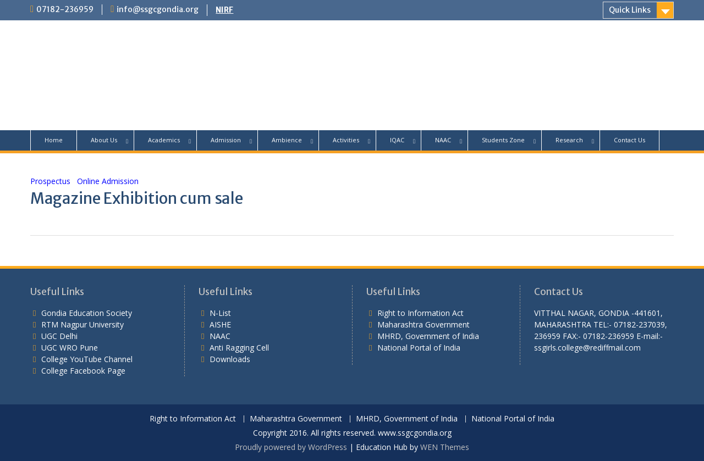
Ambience (287, 140)
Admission (226, 140)
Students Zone (503, 140)
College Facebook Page (83, 370)
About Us (104, 140)
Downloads (230, 359)
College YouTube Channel (87, 359)
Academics (164, 140)
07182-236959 (65, 9)
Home (54, 140)
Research (569, 140)
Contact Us (629, 140)
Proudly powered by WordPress (291, 447)
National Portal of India (418, 347)
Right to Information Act (420, 313)
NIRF (224, 10)
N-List (220, 313)
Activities (346, 140)
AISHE (220, 324)
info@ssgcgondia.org (158, 9)
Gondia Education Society (86, 313)
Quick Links (630, 10)
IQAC (397, 140)
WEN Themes (444, 447)
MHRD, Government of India (428, 336)
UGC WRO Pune (69, 347)
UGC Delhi (59, 336)
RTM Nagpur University (82, 324)
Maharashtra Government (423, 324)
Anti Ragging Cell (239, 347)
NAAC (443, 140)
